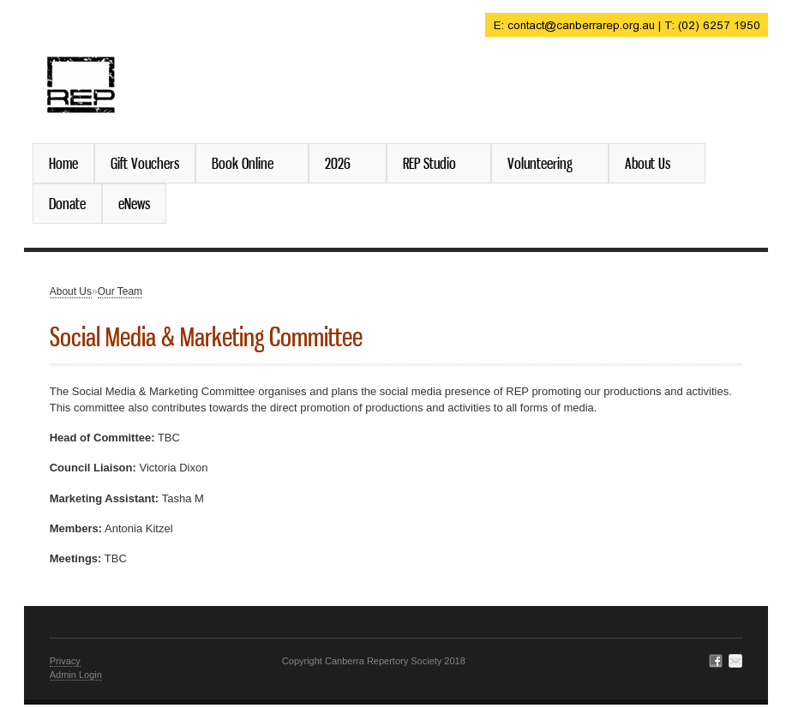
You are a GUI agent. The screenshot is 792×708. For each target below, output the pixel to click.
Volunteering (543, 163)
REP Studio (433, 163)
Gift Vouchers (145, 162)
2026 (341, 163)
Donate (67, 203)
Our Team (120, 291)
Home (63, 162)
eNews (134, 203)
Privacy (65, 661)
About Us (651, 163)
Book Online (246, 163)
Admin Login (76, 674)
